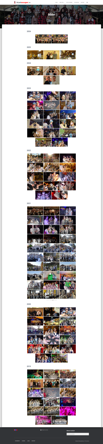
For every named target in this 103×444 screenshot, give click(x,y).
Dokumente (17, 440)
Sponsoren (76, 2)
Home (56, 2)
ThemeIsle (87, 441)
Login (28, 440)
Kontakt (82, 2)
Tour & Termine (69, 2)
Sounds (23, 440)
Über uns (62, 2)
